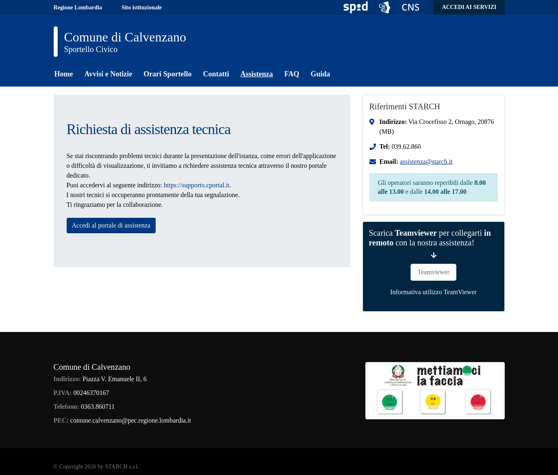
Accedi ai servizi (469, 7)
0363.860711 (98, 406)
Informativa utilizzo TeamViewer (433, 291)
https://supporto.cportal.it (197, 185)
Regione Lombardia (78, 7)
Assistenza (257, 74)
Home (63, 74)
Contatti (216, 74)
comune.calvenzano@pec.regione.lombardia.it (130, 420)
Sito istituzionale (142, 7)
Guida (320, 74)
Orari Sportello (167, 74)
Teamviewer (433, 272)
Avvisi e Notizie (108, 74)
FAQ (292, 74)
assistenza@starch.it (426, 161)
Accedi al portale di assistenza (111, 225)
